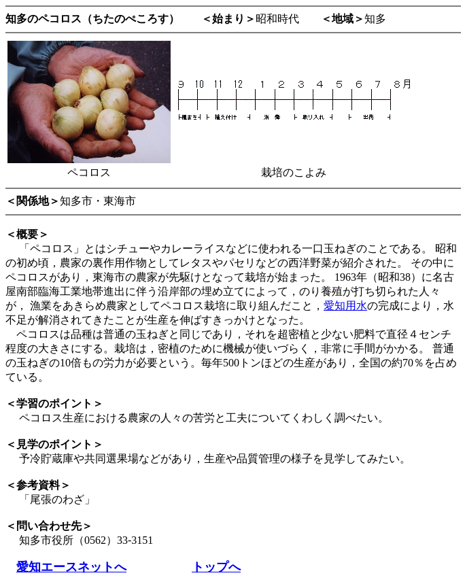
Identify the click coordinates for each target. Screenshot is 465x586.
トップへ (216, 567)
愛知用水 (345, 305)
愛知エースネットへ (71, 567)
